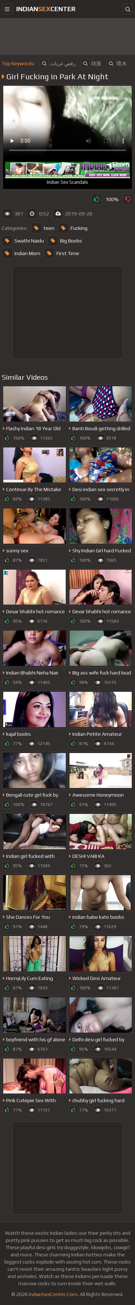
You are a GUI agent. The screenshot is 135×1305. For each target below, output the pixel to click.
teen (42, 228)
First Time (61, 253)
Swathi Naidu (23, 240)
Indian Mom (21, 253)
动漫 (91, 63)
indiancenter (46, 9)
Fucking (72, 228)
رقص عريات (58, 63)
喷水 (117, 63)
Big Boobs (65, 240)
